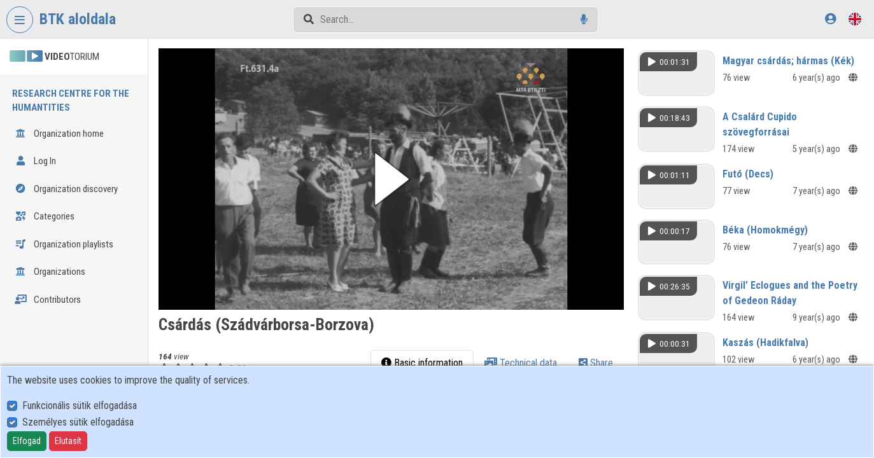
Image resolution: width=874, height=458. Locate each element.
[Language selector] (855, 18)
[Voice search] (584, 19)
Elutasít (68, 441)
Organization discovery (66, 189)
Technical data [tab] (520, 362)
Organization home (59, 133)
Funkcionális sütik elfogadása (79, 405)
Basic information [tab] (422, 362)
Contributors (48, 299)
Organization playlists (64, 244)
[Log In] (830, 18)
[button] (391, 179)
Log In (35, 161)
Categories (44, 216)
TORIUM (54, 56)
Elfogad (27, 441)
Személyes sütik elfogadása (78, 422)
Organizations (50, 271)
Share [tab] (596, 362)
